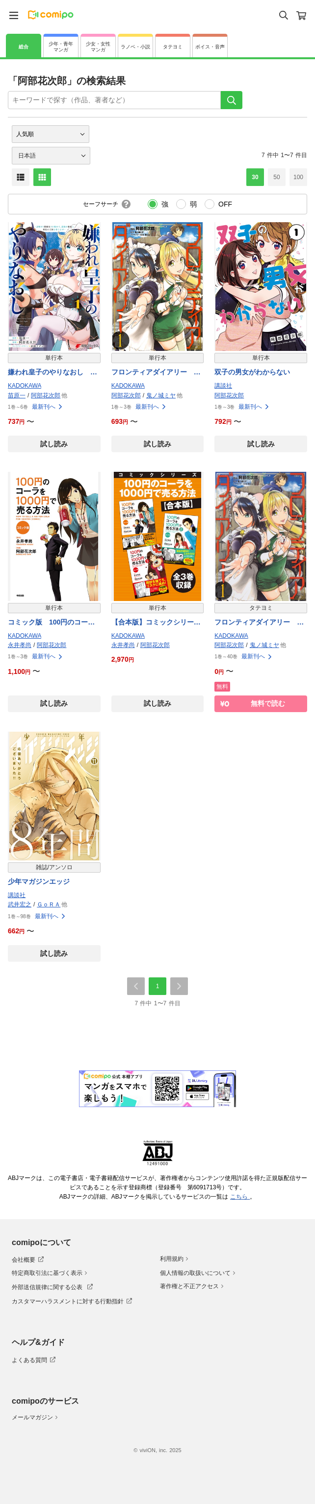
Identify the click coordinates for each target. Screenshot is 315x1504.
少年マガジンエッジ (39, 881)
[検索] (231, 100)
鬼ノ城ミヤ (161, 395)
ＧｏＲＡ (48, 904)
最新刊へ (47, 406)
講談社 (223, 385)
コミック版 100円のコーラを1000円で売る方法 (51, 622)
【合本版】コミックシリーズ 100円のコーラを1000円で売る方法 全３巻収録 (157, 622)
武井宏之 (19, 904)
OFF (225, 204)
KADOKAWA (24, 385)
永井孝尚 (19, 645)
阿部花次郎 (45, 395)
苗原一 (17, 395)
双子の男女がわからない (252, 372)
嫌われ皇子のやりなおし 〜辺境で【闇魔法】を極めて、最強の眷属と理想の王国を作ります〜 (52, 372)
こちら (240, 1196)
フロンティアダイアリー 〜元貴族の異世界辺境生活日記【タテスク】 (259, 622)
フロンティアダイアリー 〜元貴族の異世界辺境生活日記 (156, 372)
